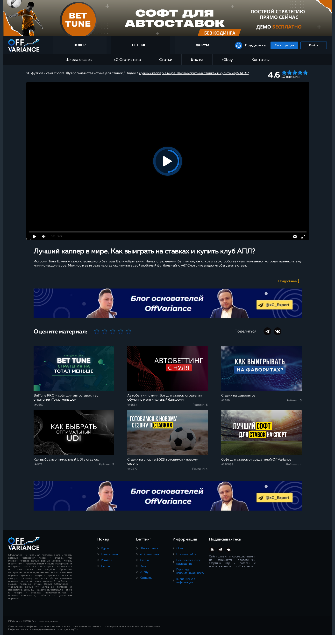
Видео (197, 60)
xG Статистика (125, 60)
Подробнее (287, 281)
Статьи (165, 60)
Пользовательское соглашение (188, 562)
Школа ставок (78, 60)
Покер (80, 45)
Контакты (260, 60)
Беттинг (140, 45)
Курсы (105, 548)
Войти (313, 45)
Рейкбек (106, 560)
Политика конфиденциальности (190, 571)
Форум (202, 45)
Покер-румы (109, 554)
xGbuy (227, 60)
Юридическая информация (185, 581)
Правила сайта (186, 554)
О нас (180, 548)
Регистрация (284, 45)
